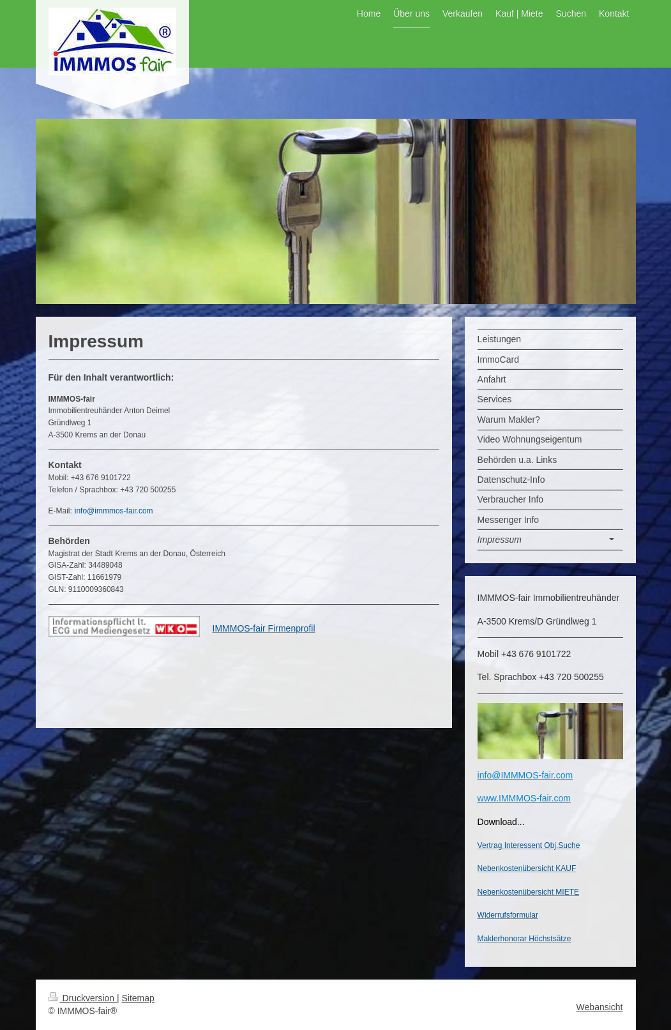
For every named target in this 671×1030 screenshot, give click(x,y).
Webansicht (600, 1007)
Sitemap (138, 998)
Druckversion (83, 998)
